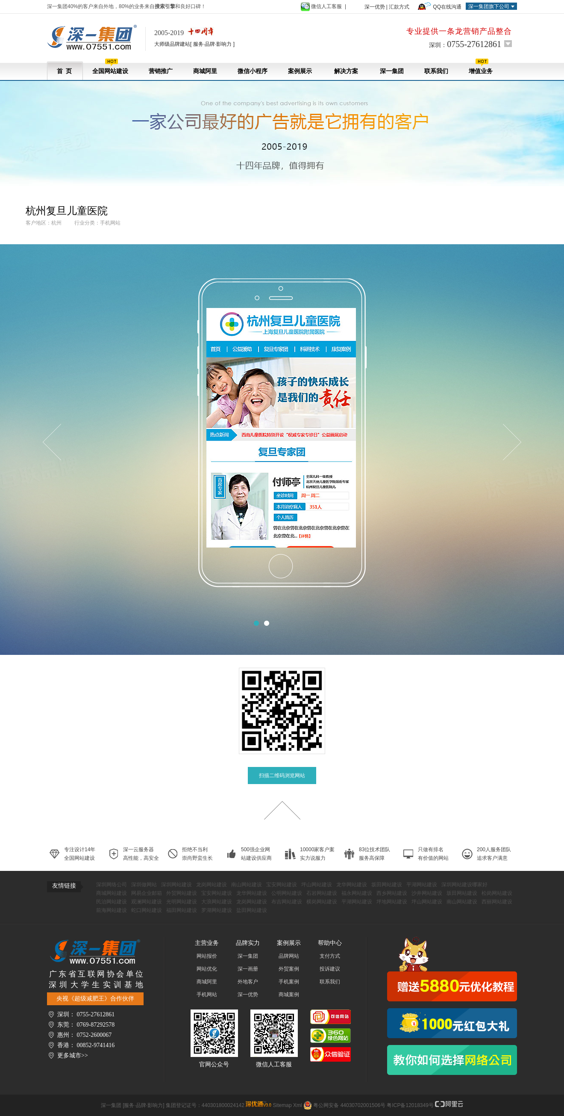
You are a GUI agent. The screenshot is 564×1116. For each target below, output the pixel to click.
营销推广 (161, 71)
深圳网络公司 (111, 885)
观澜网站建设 (146, 902)
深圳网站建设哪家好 (464, 885)
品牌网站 (289, 956)
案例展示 (300, 71)
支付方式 (330, 956)
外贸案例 (289, 969)
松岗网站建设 (497, 893)
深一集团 (392, 71)
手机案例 (289, 982)
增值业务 (481, 66)
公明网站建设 (286, 893)
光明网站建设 (181, 902)
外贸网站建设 (181, 893)
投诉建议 (330, 969)
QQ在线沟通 (447, 7)
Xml (297, 1105)
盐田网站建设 (251, 910)
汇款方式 (399, 7)
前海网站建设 (111, 910)
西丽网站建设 (497, 902)
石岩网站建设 (321, 893)
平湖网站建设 (421, 885)
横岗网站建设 (321, 902)
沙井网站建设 (426, 893)
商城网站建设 (111, 893)
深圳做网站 (144, 885)
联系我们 (436, 71)
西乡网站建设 (391, 893)
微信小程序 (252, 71)
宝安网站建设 (281, 885)
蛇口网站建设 (146, 910)
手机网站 (207, 995)
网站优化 (207, 969)
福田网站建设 (181, 910)
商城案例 (289, 995)
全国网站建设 (110, 66)
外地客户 (248, 982)
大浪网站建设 (216, 902)
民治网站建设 (111, 902)
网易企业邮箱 (146, 893)
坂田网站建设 (386, 885)
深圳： (465, 44)
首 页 (64, 71)
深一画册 (248, 969)
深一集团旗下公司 (488, 6)
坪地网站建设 (391, 902)
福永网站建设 (356, 893)
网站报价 (207, 956)
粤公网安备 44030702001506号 (349, 1105)
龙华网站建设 (351, 885)
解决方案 (345, 71)
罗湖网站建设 (216, 910)
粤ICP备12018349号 (410, 1105)
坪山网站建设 (316, 885)
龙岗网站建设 (211, 885)
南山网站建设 (246, 885)
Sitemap (282, 1105)
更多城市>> (72, 1055)
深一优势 (374, 7)
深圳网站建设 (176, 885)
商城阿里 (205, 71)
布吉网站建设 (286, 902)
